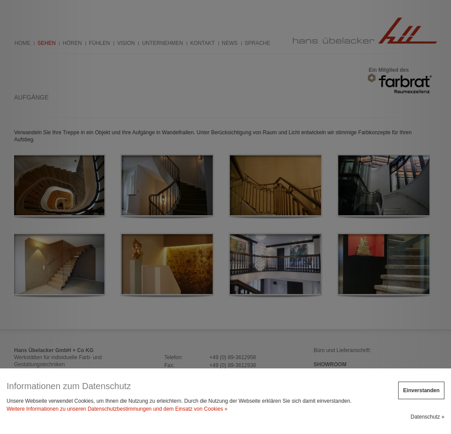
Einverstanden (421, 390)
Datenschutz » (427, 417)
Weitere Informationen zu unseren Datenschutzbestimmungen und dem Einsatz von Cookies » (117, 409)
